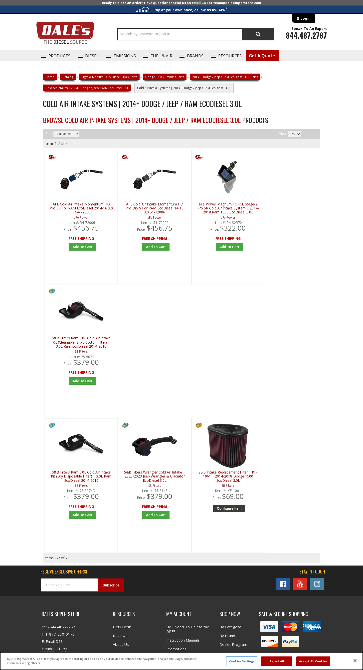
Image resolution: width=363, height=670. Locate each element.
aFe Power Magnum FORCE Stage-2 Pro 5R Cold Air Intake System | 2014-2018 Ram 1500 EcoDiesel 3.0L (217, 208)
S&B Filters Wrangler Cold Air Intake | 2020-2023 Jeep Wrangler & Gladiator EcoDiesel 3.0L (148, 343)
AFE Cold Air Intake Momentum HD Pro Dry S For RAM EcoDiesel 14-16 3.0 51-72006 (148, 208)
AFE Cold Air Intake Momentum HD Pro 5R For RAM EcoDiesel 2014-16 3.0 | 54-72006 (79, 208)
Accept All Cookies (313, 661)
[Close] (355, 660)
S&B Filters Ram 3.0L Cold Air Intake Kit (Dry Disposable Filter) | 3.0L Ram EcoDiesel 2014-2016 (79, 343)
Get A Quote (262, 56)
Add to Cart (80, 247)
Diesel (92, 56)
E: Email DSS (52, 508)
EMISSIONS (125, 56)
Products (59, 56)
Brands (195, 56)
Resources (230, 56)
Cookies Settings (242, 661)
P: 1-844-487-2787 (58, 493)
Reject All (277, 661)
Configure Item (218, 375)
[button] (195, 34)
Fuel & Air (161, 56)
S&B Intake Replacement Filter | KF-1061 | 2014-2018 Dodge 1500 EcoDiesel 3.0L (217, 343)
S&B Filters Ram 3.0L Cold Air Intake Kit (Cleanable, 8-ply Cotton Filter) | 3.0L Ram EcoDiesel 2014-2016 (287, 208)
